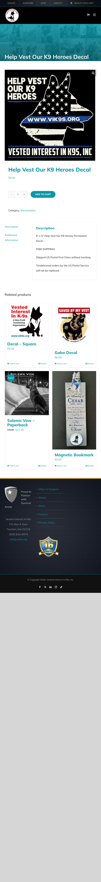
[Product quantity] (18, 194)
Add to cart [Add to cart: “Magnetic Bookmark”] (61, 466)
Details (43, 363)
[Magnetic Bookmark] (74, 410)
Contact (43, 514)
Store (42, 505)
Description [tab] (11, 226)
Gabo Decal (66, 352)
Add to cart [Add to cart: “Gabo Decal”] (61, 363)
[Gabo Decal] (74, 325)
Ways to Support (49, 489)
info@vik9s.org (18, 539)
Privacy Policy (47, 522)
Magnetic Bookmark (74, 454)
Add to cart (43, 194)
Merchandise (28, 210)
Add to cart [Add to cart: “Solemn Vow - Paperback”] (14, 466)
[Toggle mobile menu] (94, 14)
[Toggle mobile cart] (88, 14)
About (42, 497)
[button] (93, 73)
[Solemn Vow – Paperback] (27, 393)
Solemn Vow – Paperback (21, 422)
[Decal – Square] (27, 321)
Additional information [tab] (11, 237)
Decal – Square (21, 343)
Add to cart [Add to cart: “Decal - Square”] (14, 363)
